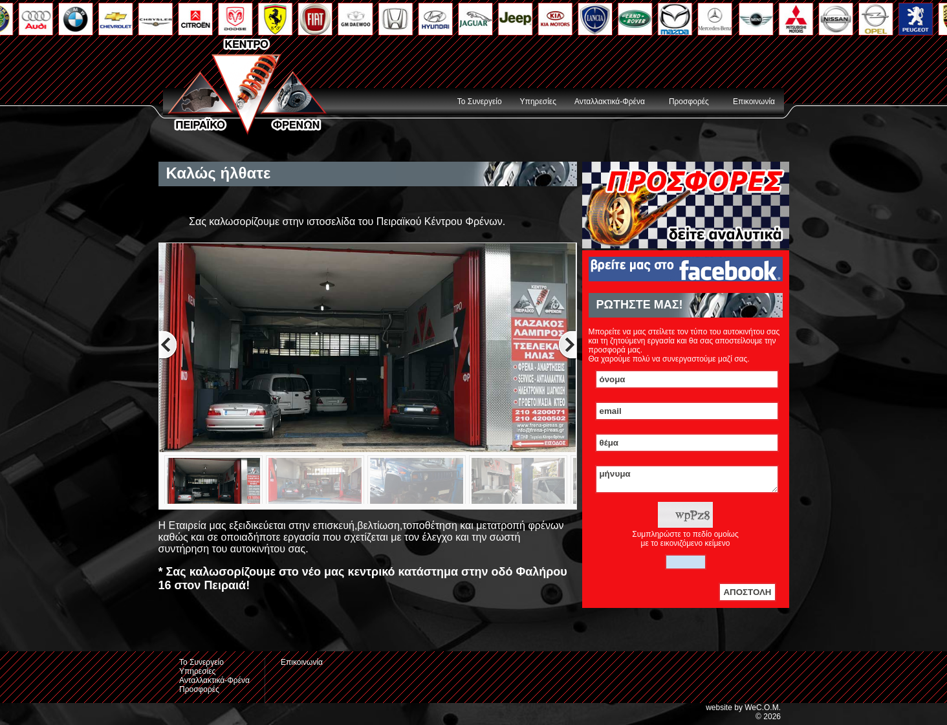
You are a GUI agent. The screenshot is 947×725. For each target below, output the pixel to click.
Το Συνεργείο (479, 101)
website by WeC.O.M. (743, 711)
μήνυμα (687, 481)
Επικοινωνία (754, 101)
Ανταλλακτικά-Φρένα (609, 101)
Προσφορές (689, 101)
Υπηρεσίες (538, 101)
